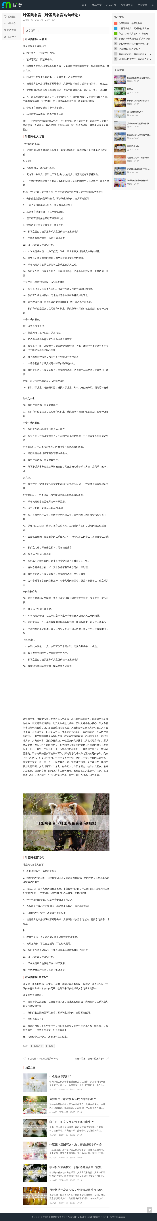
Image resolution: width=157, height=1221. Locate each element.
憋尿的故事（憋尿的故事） (131, 23)
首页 (84, 5)
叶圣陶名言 (37, 1046)
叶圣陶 (49, 1046)
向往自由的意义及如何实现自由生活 (71, 1121)
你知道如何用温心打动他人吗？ (141, 78)
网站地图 (113, 1217)
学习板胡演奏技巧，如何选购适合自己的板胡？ (78, 1167)
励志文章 (142, 5)
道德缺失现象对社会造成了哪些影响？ (72, 1099)
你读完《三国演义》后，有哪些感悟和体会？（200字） (83, 1144)
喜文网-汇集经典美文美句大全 (54, 1217)
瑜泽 (27, 20)
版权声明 (10, 30)
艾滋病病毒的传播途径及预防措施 (142, 123)
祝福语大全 (127, 5)
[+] (37, 30)
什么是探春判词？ (60, 1076)
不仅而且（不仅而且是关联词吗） (44, 1058)
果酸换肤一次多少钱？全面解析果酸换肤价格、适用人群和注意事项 (90, 1189)
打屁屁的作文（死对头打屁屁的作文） (137, 28)
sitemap (121, 1217)
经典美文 (97, 5)
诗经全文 (131, 89)
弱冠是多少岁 (133, 146)
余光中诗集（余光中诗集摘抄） (90, 1058)
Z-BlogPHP (82, 1217)
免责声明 (10, 37)
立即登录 (10, 23)
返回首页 (10, 16)
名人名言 (111, 5)
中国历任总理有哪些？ (129, 48)
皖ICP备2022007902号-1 (98, 1217)
